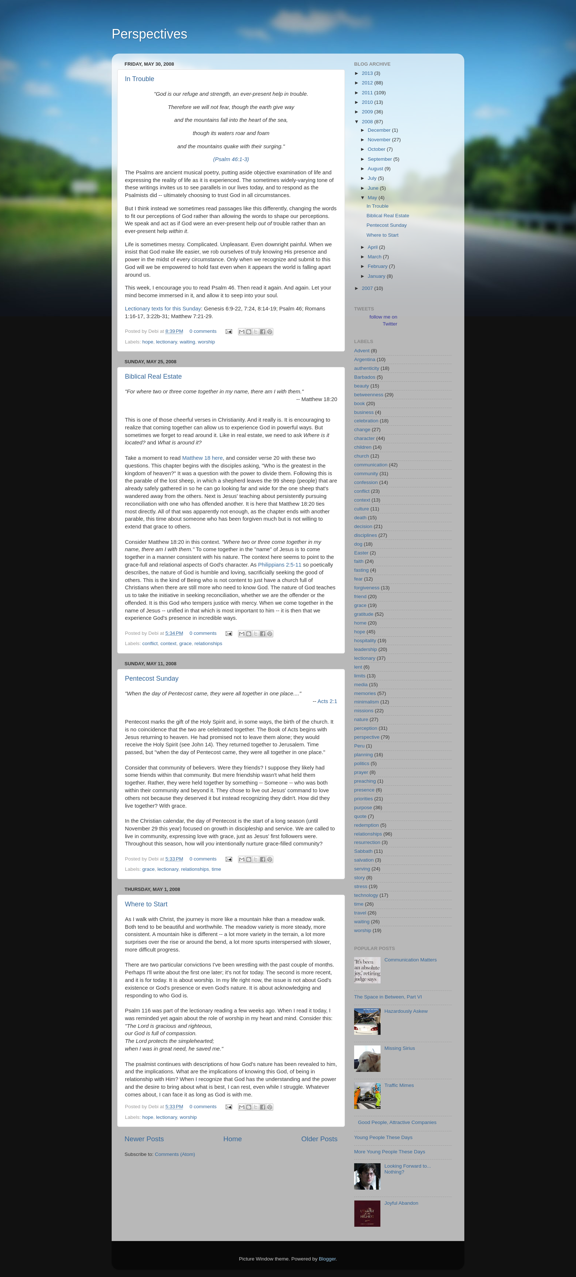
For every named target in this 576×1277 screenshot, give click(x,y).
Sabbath (363, 851)
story (359, 877)
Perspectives (149, 33)
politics (361, 763)
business (364, 412)
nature (361, 719)
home (360, 623)
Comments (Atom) (175, 1154)
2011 (368, 92)
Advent (362, 350)
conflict (150, 643)
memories (365, 693)
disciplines (365, 535)
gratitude (364, 614)
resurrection (367, 842)
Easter (361, 553)
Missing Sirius (399, 1048)
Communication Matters (410, 960)
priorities (363, 798)
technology (366, 895)
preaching (365, 781)
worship (206, 342)
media (361, 684)
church (361, 456)
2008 (368, 121)
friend (360, 596)
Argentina (364, 359)
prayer (361, 772)
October (377, 149)
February (378, 266)
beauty (361, 386)
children (362, 447)
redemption (366, 825)
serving (362, 869)
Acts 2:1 (327, 701)
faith (359, 561)
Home (232, 1139)
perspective (366, 737)
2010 (368, 102)
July (373, 178)
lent (358, 667)
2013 (368, 73)
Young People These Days (383, 1137)
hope (147, 342)
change (362, 429)
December (380, 130)
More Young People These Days (389, 1151)
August (376, 168)
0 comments (203, 331)
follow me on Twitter (383, 320)
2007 (368, 288)
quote (360, 816)
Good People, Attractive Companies (397, 1122)
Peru (359, 746)
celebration (366, 420)
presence (364, 790)
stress (360, 886)
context (169, 643)
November (380, 139)
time (216, 869)
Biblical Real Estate (153, 376)
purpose (363, 807)
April (373, 247)
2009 (368, 111)
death (360, 517)
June (374, 188)
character (364, 438)
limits (360, 675)
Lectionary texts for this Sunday (163, 309)
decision (363, 526)
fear (358, 579)
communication (371, 464)
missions (364, 710)
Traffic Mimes (399, 1085)
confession (366, 482)
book (359, 403)
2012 (368, 83)
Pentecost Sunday (152, 678)
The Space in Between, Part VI (388, 997)
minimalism (366, 702)
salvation (364, 860)
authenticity (366, 368)
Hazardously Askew (406, 1011)
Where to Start (146, 904)
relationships (208, 643)
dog (358, 544)
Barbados (364, 377)
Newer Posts (144, 1139)
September (380, 159)
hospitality (365, 640)
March (375, 256)
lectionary (166, 342)
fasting (361, 570)
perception (365, 728)
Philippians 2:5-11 (280, 565)
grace (185, 643)
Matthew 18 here (202, 458)
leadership (365, 649)
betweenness (369, 394)
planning (363, 754)
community (366, 473)
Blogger (327, 1259)
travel (360, 913)
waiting (187, 342)
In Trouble (139, 79)
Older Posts (319, 1139)
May (373, 197)
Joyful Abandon (401, 1203)
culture (361, 509)
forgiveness (366, 587)
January (377, 276)
